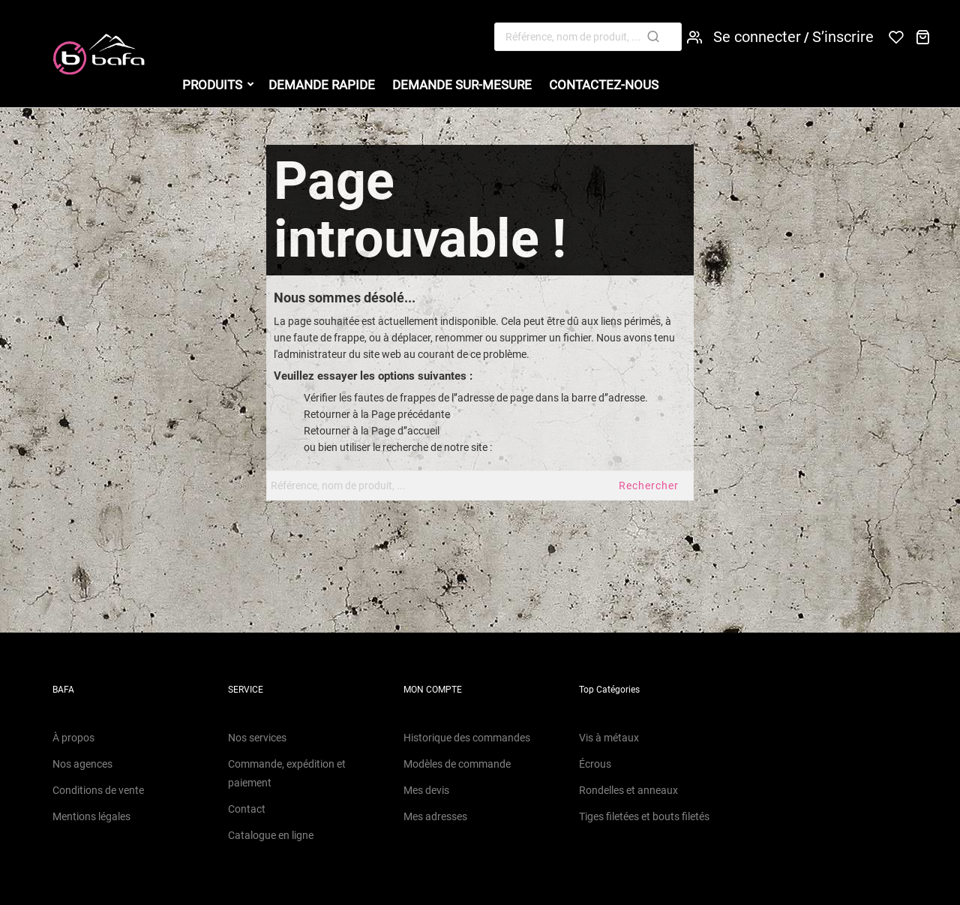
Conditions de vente (98, 790)
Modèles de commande (457, 764)
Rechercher (649, 486)
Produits (212, 84)
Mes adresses (435, 816)
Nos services (257, 738)
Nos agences (82, 764)
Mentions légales (91, 816)
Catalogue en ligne (271, 835)
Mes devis (426, 790)
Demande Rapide (321, 84)
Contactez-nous (603, 84)
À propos (73, 738)
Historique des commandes (467, 738)
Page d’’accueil (405, 431)
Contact (247, 809)
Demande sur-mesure (462, 84)
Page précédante (410, 414)
